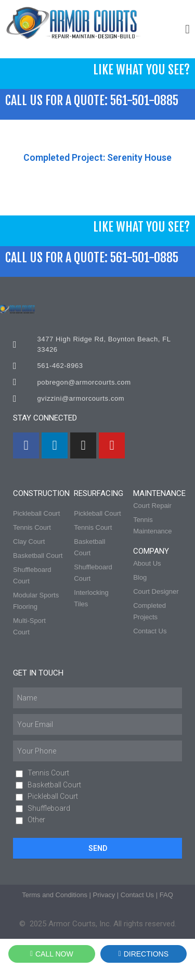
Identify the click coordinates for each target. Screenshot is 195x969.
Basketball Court (54, 785)
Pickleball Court (53, 796)
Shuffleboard (49, 808)
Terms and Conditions (54, 895)
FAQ (166, 895)
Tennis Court (48, 773)
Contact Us (137, 895)
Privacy (104, 895)
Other (36, 819)
